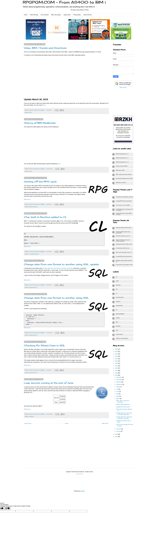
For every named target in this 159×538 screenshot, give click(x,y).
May (117, 394)
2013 (116, 436)
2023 (116, 356)
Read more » (27, 199)
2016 (116, 373)
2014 (116, 434)
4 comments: (49, 370)
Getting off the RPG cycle (40, 181)
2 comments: (49, 110)
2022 (116, 358)
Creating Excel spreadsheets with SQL (124, 196)
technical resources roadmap (123, 174)
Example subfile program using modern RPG (123, 232)
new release (120, 297)
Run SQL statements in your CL (123, 235)
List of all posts (45, 14)
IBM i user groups (56, 14)
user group (119, 334)
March (118, 398)
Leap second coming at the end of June (48, 382)
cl (116, 276)
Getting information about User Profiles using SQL (123, 240)
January (118, 431)
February (118, 429)
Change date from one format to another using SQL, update (61, 264)
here (44, 105)
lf (116, 293)
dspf (117, 281)
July (117, 389)
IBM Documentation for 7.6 (122, 153)
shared (118, 326)
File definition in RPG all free (122, 248)
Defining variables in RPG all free (123, 227)
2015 (116, 375)
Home (25, 14)
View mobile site (79, 473)
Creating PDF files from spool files (124, 201)
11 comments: (49, 332)
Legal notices (67, 14)
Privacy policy (77, 14)
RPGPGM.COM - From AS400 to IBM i (64, 2)
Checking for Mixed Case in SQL (44, 345)
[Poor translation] (7, 508)
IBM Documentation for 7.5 (122, 157)
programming (32, 206)
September (119, 384)
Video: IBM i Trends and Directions (45, 48)
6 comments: (49, 204)
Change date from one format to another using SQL (57, 268)
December (119, 377)
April (117, 396)
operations (31, 416)
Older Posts (105, 423)
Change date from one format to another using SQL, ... (124, 413)
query (118, 317)
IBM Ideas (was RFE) (121, 182)
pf (116, 309)
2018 (116, 368)
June (117, 391)
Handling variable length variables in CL (124, 261)
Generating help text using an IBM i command (124, 214)
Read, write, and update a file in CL (124, 252)
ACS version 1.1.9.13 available (123, 205)
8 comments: (49, 251)
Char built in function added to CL (45, 217)
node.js (118, 301)
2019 (116, 366)
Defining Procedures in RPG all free (124, 244)
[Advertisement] (123, 101)
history (30, 112)
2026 (116, 349)
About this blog (34, 14)
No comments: (49, 168)
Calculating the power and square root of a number (124, 210)
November (119, 379)
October (118, 382)
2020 (116, 363)
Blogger (83, 491)
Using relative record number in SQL (124, 264)
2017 (116, 370)
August (118, 386)
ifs (117, 289)
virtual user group (122, 338)
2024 (116, 354)
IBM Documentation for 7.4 (122, 162)
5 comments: (49, 284)
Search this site (87, 14)
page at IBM (120, 170)
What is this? (123, 87)
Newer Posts (27, 423)
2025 (116, 351)
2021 (116, 361)
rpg (36, 206)
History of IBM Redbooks (40, 123)
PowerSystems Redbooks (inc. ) (124, 178)
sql (36, 287)
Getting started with (122, 166)
